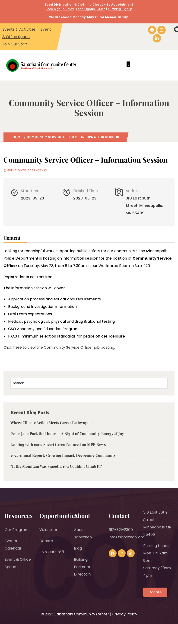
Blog (78, 548)
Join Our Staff (14, 44)
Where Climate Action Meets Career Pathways (49, 422)
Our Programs (17, 529)
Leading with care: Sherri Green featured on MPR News (58, 444)
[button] (128, 64)
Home (17, 137)
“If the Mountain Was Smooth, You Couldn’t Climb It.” (56, 466)
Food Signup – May (60, 9)
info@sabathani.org (126, 537)
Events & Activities (19, 29)
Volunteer (48, 529)
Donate (46, 541)
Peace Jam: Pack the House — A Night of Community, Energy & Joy (67, 433)
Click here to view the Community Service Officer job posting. (59, 347)
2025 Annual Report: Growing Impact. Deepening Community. (63, 455)
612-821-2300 (121, 529)
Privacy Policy (124, 614)
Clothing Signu (119, 9)
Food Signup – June (90, 9)
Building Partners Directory (82, 567)
